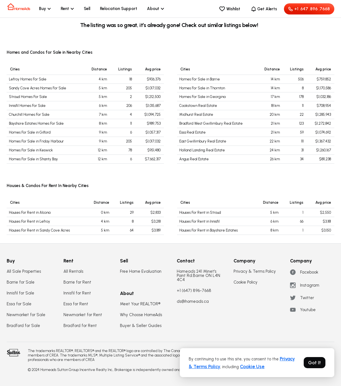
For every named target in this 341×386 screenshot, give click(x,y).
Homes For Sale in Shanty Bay (33, 159)
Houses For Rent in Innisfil (199, 221)
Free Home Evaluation (140, 271)
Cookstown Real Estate (198, 106)
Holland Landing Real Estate (202, 150)
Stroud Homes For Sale (28, 97)
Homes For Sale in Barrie (199, 79)
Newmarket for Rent (82, 315)
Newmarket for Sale (26, 315)
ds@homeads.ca (193, 301)
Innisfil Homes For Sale (27, 106)
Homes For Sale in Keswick (31, 150)
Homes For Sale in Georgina (202, 97)
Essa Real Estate (192, 132)
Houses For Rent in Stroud (200, 212)
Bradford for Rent (80, 326)
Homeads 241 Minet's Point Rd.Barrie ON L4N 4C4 (198, 275)
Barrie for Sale (21, 282)
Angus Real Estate (194, 159)
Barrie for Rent (77, 282)
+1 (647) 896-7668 (194, 291)
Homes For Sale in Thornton (202, 88)
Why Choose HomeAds (141, 315)
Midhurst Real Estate (196, 114)
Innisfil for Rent (77, 293)
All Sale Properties (24, 271)
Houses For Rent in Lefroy (29, 221)
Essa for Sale (19, 304)
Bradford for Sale (23, 326)
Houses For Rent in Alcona (29, 212)
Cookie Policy (245, 282)
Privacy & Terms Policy (255, 271)
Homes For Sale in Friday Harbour (36, 141)
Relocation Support (118, 8)
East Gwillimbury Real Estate (202, 141)
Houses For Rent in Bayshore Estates (208, 230)
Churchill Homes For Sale (29, 114)
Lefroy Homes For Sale (27, 79)
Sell (87, 8)
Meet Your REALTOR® (140, 304)
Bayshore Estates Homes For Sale (36, 123)
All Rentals (73, 271)
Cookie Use (252, 366)
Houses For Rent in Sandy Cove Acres (39, 230)
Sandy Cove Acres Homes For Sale (37, 88)
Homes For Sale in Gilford (30, 132)
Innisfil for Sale (20, 293)
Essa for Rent (75, 304)
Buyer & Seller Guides (140, 326)
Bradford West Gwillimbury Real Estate (211, 123)
